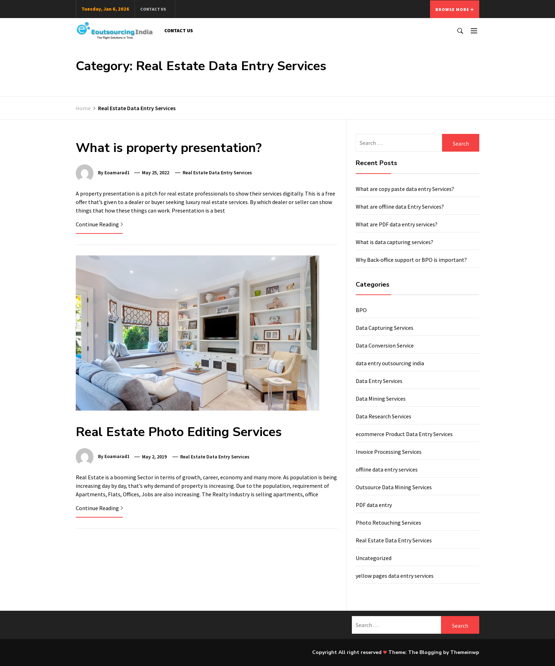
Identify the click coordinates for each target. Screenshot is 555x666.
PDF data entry (374, 504)
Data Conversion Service (385, 345)
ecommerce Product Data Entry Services (404, 434)
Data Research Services (383, 416)
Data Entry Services (379, 380)
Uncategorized (373, 557)
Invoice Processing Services (389, 451)
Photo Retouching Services (388, 522)
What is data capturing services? (394, 241)
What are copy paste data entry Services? (405, 188)
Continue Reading (99, 224)
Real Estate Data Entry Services (217, 172)
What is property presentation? (169, 148)
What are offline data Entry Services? (400, 206)
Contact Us (153, 9)
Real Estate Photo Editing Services (179, 432)
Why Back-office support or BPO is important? (411, 259)
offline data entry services (387, 469)
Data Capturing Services (384, 327)
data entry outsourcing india (390, 363)
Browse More (454, 9)
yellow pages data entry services (395, 575)
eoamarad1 (117, 172)
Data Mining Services (381, 398)
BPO (361, 310)
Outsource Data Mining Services (394, 487)
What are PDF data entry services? (396, 224)
